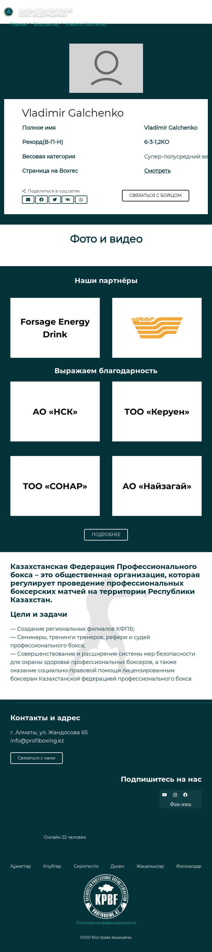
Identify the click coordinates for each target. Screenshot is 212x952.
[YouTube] (165, 795)
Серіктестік (86, 866)
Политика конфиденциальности (106, 923)
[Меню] (205, 11)
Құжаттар (20, 866)
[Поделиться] (41, 200)
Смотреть (157, 171)
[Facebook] (185, 795)
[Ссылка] (8, 11)
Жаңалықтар (150, 866)
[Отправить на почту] (28, 200)
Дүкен (117, 866)
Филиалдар (189, 866)
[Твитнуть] (55, 200)
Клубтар (52, 866)
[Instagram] (175, 795)
